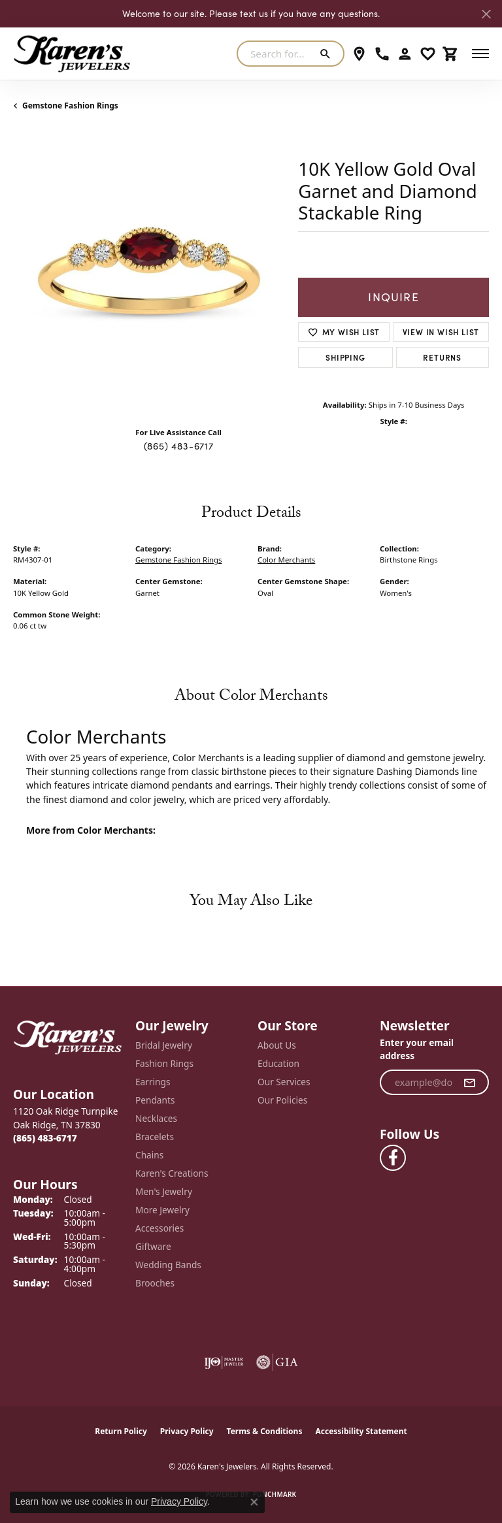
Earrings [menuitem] (153, 1081)
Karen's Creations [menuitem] (171, 1173)
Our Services (284, 1081)
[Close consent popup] (254, 1502)
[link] (359, 54)
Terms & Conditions (265, 1431)
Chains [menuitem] (149, 1155)
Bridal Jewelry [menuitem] (163, 1045)
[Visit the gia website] (277, 1362)
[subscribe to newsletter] (470, 1082)
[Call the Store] (45, 1138)
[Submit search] (327, 53)
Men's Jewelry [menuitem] (163, 1191)
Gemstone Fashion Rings (70, 105)
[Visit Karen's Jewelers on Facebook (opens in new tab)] (393, 1158)
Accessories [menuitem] (159, 1228)
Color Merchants (286, 560)
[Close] (486, 14)
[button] (405, 54)
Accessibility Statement (361, 1431)
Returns (442, 357)
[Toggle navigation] (480, 53)
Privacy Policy (187, 1431)
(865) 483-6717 (179, 445)
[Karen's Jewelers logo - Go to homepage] (72, 53)
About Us (277, 1045)
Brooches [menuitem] (155, 1283)
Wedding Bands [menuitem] (168, 1264)
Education (278, 1063)
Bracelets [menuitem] (154, 1136)
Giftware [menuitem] (153, 1246)
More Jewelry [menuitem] (162, 1210)
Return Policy (121, 1431)
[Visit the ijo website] (223, 1362)
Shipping (345, 357)
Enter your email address (417, 1049)
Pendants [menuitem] (155, 1100)
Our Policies (282, 1100)
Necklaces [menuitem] (156, 1118)
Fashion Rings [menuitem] (164, 1063)
